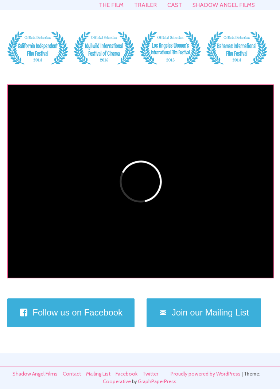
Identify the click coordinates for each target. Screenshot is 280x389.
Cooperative (117, 381)
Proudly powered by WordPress (206, 373)
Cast (174, 4)
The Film (111, 4)
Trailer (145, 4)
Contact (72, 373)
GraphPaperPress (157, 381)
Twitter (150, 373)
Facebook (126, 373)
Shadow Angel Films (223, 4)
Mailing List (98, 373)
